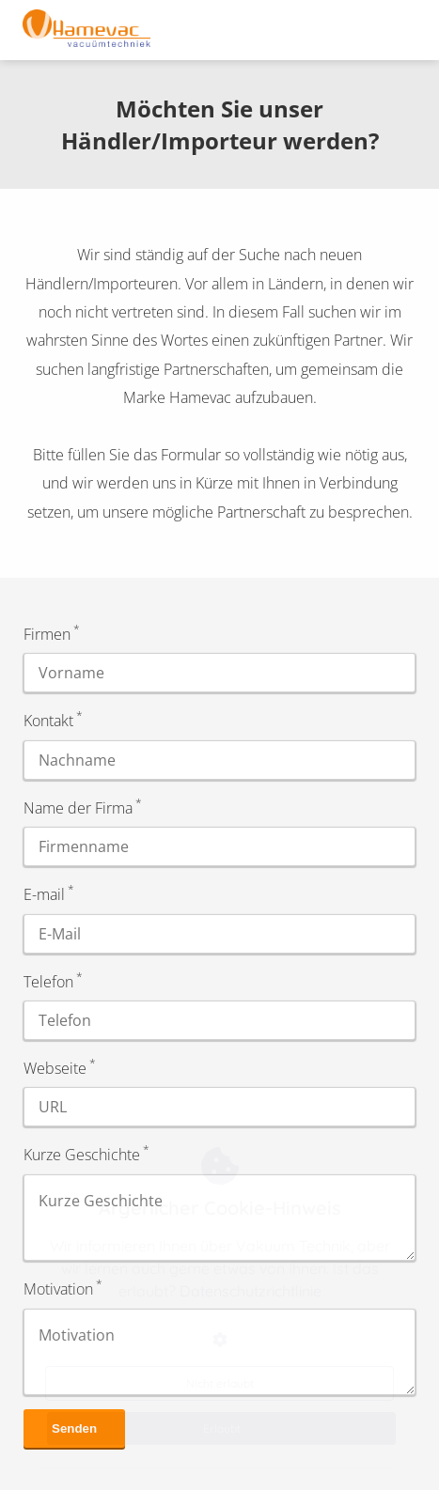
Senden (74, 1428)
